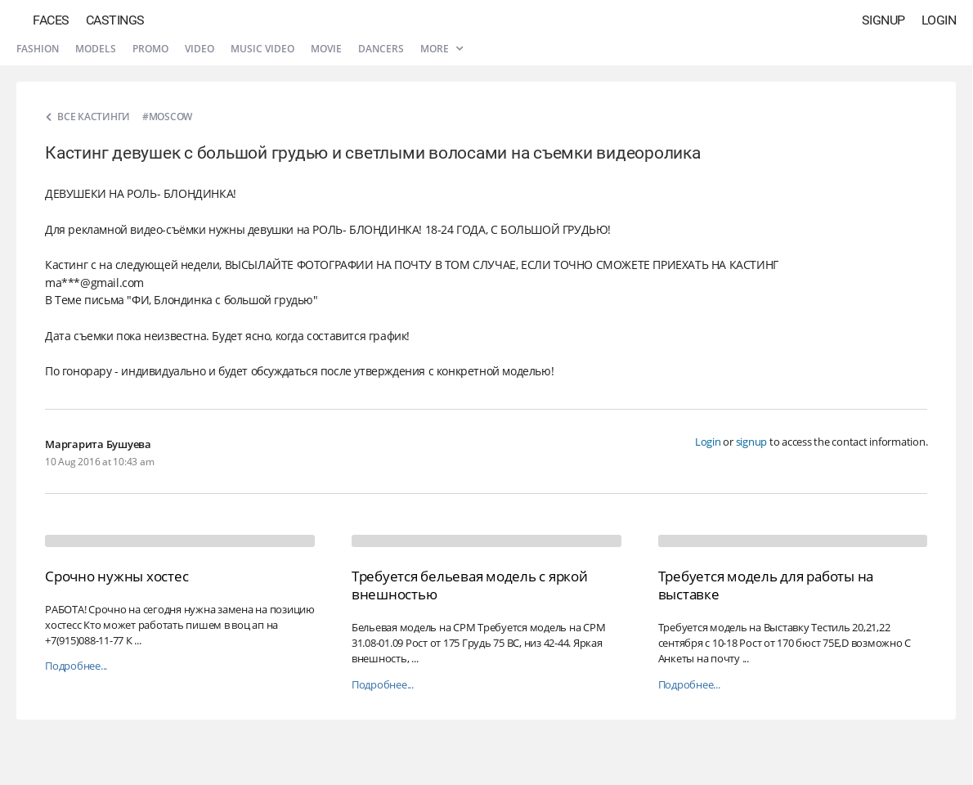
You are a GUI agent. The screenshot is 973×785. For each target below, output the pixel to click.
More (441, 49)
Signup (883, 20)
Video (199, 49)
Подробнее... (76, 666)
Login (939, 20)
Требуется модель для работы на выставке (766, 585)
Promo (150, 49)
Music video (262, 49)
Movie (326, 49)
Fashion (37, 49)
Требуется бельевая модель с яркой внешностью (470, 585)
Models (95, 49)
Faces (51, 20)
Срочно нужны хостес (116, 576)
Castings (115, 20)
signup (752, 441)
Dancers (381, 49)
